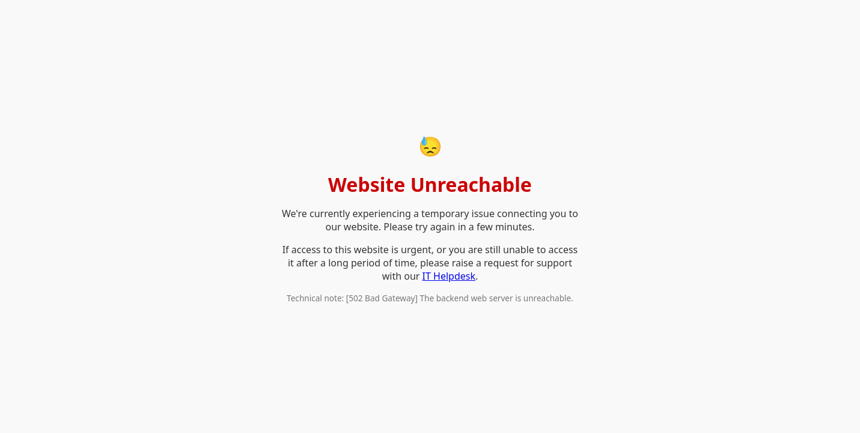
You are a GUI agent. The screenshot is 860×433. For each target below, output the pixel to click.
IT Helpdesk (448, 276)
